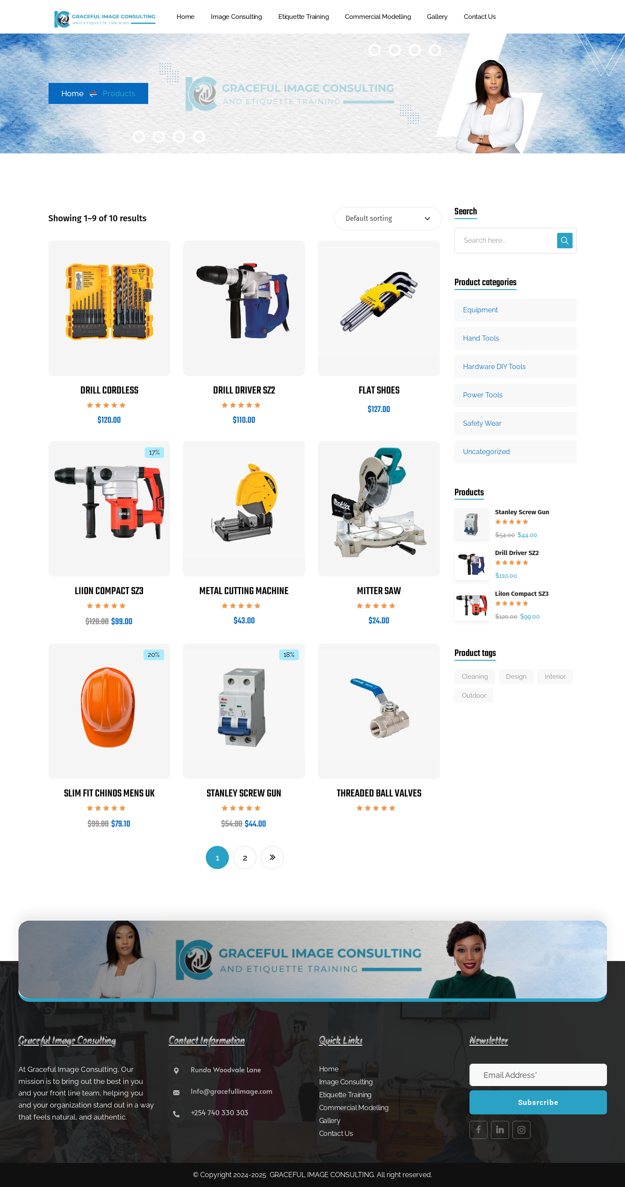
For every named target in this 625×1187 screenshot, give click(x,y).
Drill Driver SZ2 (244, 391)
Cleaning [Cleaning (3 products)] (475, 676)
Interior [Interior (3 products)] (555, 676)
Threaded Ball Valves (379, 794)
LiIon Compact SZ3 (109, 591)
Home (79, 93)
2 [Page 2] (245, 857)
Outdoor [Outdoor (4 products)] (474, 695)
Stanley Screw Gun (244, 794)
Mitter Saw (379, 591)
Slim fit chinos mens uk (109, 794)
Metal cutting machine (244, 591)
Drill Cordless (109, 391)
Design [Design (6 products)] (516, 676)
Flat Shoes (379, 391)
